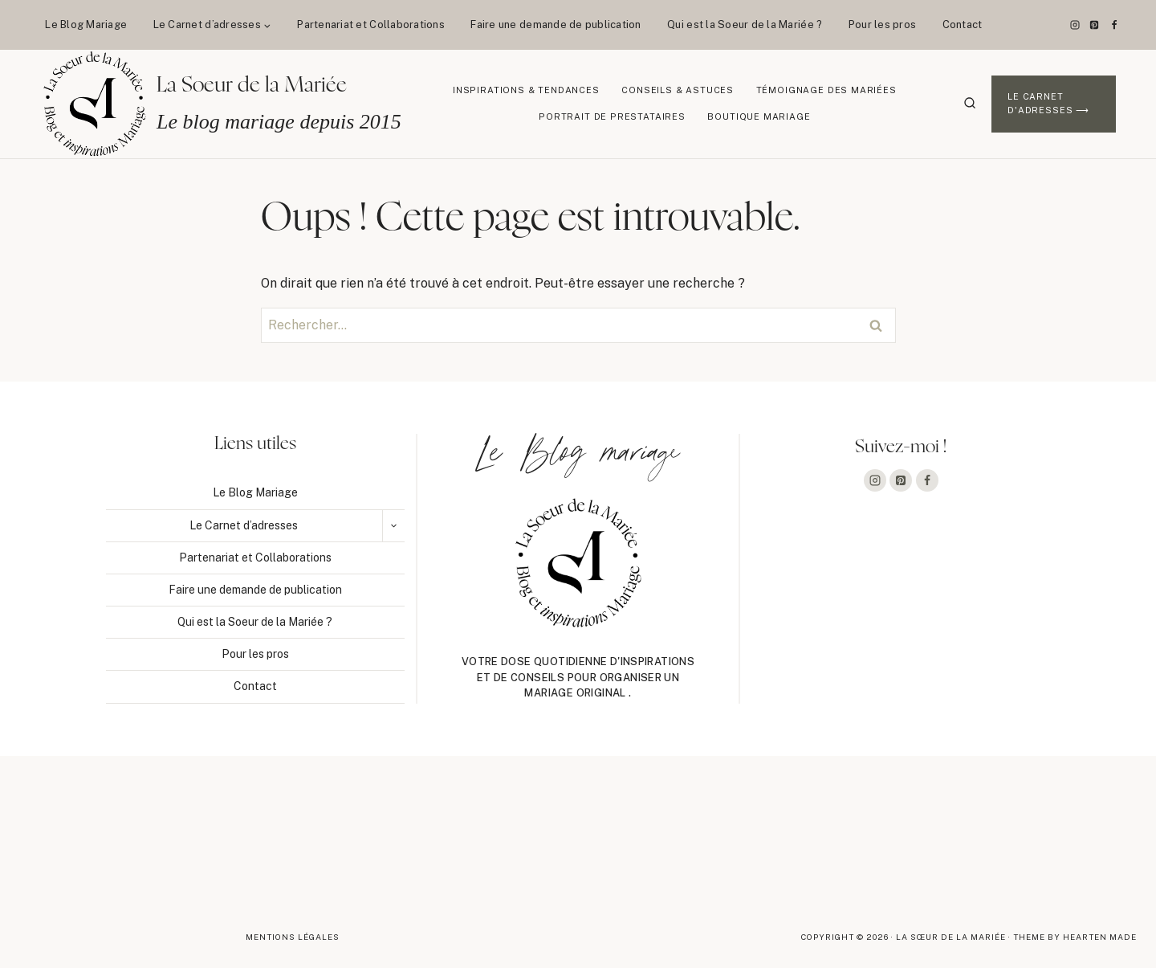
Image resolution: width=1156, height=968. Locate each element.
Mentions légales (293, 936)
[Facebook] (1114, 25)
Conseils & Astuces (677, 90)
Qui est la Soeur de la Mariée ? (744, 24)
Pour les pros (882, 24)
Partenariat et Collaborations (371, 24)
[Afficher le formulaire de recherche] (969, 103)
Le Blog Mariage (86, 24)
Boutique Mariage (758, 116)
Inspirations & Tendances (526, 90)
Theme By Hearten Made (1075, 936)
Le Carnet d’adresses (243, 525)
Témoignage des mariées (826, 90)
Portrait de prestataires (612, 116)
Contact (962, 24)
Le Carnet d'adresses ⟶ (1048, 104)
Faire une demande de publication (555, 24)
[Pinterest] (1094, 25)
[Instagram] (1075, 25)
